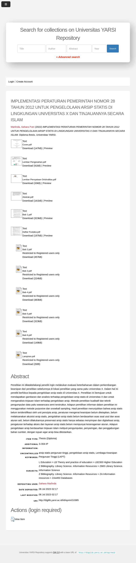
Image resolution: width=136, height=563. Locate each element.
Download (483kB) (32, 300)
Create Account (24, 81)
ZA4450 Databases (62, 478)
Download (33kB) (31, 183)
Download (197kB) (32, 235)
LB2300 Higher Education (108, 462)
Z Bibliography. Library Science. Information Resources (68, 466)
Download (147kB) (32, 148)
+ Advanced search (68, 56)
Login (11, 81)
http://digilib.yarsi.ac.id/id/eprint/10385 (59, 500)
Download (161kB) (32, 200)
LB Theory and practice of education (73, 462)
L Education (45, 462)
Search (112, 48)
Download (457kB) (32, 257)
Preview (48, 148)
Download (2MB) (31, 364)
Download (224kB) (32, 278)
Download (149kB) (32, 342)
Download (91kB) (31, 165)
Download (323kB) (32, 218)
